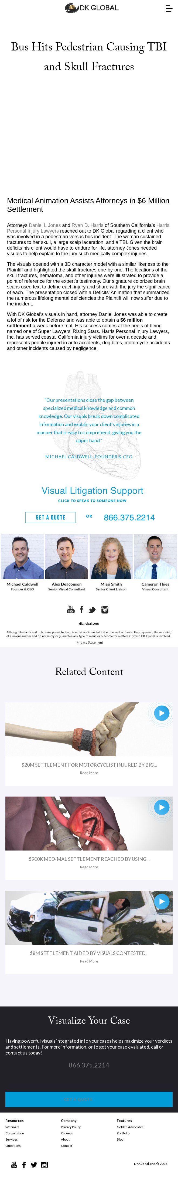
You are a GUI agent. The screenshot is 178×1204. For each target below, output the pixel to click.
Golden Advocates (130, 1127)
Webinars (12, 1127)
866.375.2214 (89, 1065)
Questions (13, 1146)
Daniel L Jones (45, 225)
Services (11, 1139)
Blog (120, 1139)
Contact (66, 1146)
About (65, 1139)
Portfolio (123, 1133)
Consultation (14, 1133)
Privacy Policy (71, 1127)
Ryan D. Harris (88, 225)
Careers (67, 1133)
